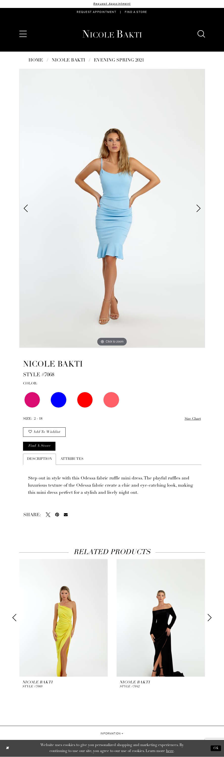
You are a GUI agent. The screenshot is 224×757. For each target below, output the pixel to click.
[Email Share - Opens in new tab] (66, 515)
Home (35, 60)
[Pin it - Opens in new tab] (57, 515)
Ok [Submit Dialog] (216, 748)
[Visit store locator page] (136, 12)
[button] (23, 34)
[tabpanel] (112, 208)
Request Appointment (112, 3)
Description (39, 459)
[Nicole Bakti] (112, 34)
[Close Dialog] (7, 748)
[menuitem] (97, 12)
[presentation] (63, 618)
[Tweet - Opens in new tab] (48, 515)
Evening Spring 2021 (119, 60)
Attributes (71, 459)
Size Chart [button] (192, 419)
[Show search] (201, 34)
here (170, 751)
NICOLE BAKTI (68, 60)
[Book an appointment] (97, 12)
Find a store (39, 446)
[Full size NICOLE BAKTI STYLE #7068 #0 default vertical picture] (112, 208)
